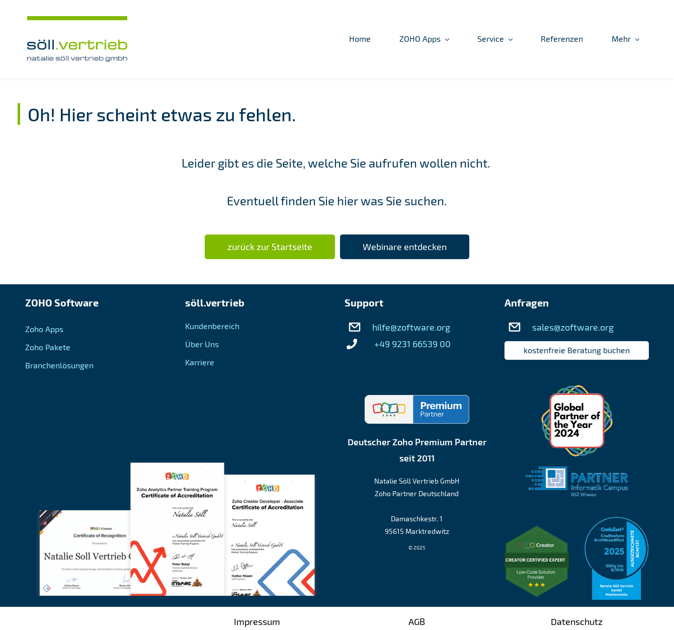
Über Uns (202, 344)
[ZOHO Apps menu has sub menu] (320, 39)
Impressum (257, 621)
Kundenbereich (212, 326)
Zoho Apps (44, 329)
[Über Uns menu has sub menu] (529, 39)
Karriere (199, 362)
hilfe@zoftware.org (411, 327)
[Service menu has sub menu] (391, 39)
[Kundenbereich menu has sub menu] (609, 39)
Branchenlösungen (59, 365)
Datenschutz (577, 621)
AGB (416, 621)
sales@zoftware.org (573, 327)
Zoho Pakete (47, 347)
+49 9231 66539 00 (412, 343)
